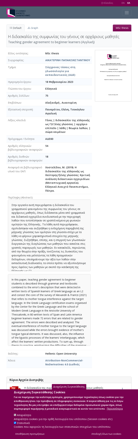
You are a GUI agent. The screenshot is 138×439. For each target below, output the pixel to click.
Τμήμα (12, 67)
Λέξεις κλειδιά (16, 120)
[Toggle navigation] (127, 12)
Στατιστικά (23, 426)
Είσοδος (107, 2)
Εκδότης (13, 353)
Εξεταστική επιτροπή (20, 109)
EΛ (128, 2)
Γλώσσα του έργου (19, 88)
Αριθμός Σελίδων (18, 95)
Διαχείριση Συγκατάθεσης (69, 390)
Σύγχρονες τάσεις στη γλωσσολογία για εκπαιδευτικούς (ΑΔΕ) (60, 71)
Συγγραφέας (16, 60)
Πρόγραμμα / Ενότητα (21, 139)
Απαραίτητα (24, 418)
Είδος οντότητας (18, 53)
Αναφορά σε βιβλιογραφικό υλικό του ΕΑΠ (25, 169)
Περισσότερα (115, 412)
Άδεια (11, 360)
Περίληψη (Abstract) (20, 197)
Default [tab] (16, 28)
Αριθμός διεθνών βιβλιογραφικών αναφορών (25, 158)
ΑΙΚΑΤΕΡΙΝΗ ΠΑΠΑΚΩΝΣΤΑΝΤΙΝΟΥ (67, 60)
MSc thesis (122, 28)
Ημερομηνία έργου (19, 82)
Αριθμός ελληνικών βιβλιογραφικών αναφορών (25, 147)
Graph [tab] (33, 28)
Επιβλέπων (14, 102)
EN (123, 2)
